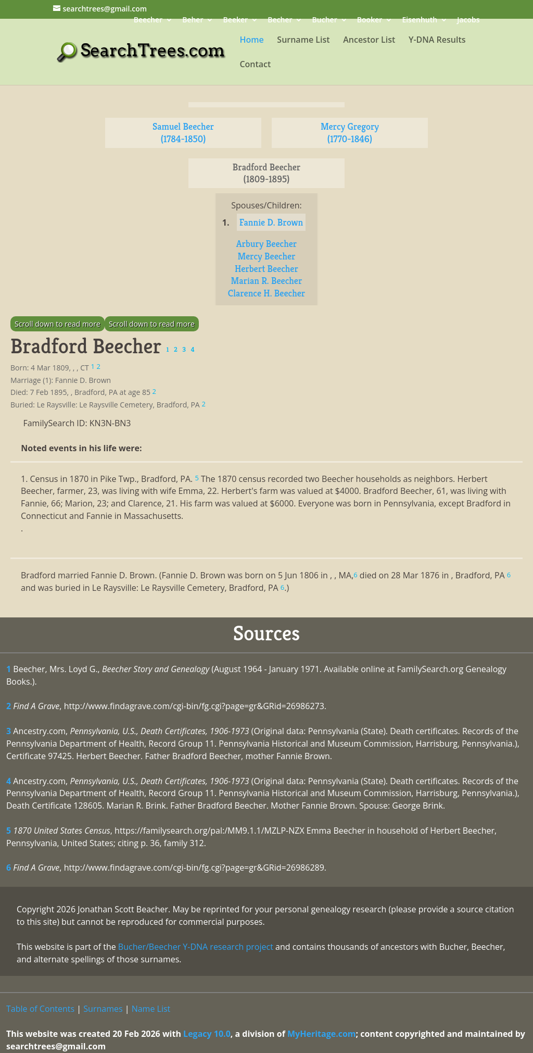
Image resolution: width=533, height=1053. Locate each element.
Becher (280, 20)
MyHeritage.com (321, 1033)
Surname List (303, 40)
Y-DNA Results (437, 40)
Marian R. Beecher (266, 281)
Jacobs (468, 20)
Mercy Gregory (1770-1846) (350, 132)
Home (251, 40)
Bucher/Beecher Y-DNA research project (195, 946)
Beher (192, 20)
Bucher (324, 20)
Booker (369, 20)
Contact (255, 65)
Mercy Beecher (266, 256)
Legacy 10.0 (207, 1033)
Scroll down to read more (57, 324)
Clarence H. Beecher (266, 293)
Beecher (148, 20)
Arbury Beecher (266, 244)
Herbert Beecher (266, 269)
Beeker (235, 20)
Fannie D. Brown (271, 222)
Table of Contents (40, 1008)
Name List (151, 1008)
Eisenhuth (419, 20)
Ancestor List (369, 40)
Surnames (102, 1008)
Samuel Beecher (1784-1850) (183, 132)
